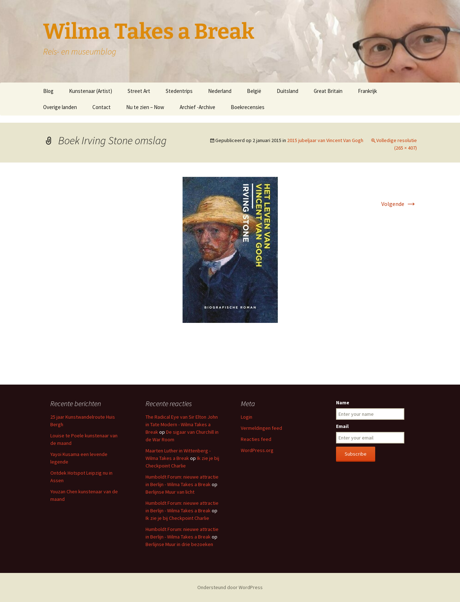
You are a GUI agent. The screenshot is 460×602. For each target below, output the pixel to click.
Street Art (139, 91)
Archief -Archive (197, 107)
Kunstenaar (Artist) (90, 91)
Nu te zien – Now (145, 107)
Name (342, 402)
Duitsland (287, 91)
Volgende (399, 203)
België (254, 91)
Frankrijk (367, 91)
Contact (101, 107)
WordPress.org (257, 450)
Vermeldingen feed (261, 428)
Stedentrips (179, 91)
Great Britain (328, 91)
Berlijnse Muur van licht (170, 492)
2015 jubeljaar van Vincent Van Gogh (325, 140)
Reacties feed (256, 439)
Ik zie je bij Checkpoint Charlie (177, 518)
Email (342, 426)
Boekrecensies (247, 107)
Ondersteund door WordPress (230, 587)
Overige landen (60, 107)
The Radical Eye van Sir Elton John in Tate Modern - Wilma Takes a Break (182, 424)
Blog (48, 91)
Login (246, 417)
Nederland (219, 91)
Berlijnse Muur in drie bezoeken (179, 544)
